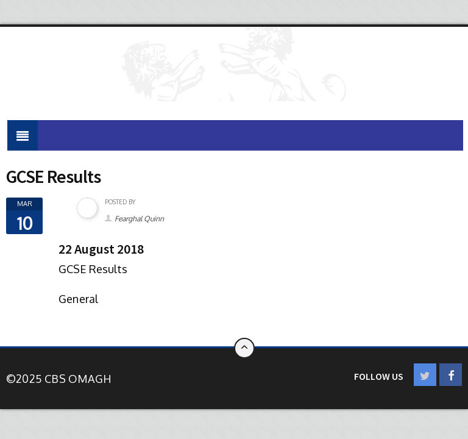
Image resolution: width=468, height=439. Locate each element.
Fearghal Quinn (139, 218)
